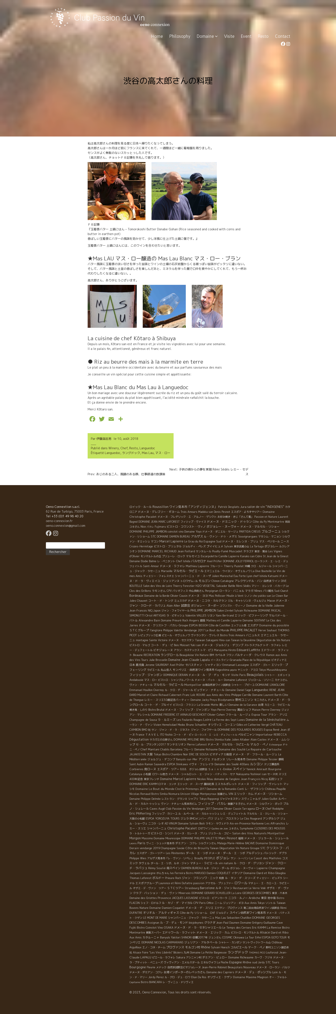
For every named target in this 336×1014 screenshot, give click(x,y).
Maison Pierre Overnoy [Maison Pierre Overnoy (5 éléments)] (266, 710)
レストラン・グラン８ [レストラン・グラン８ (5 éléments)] (174, 799)
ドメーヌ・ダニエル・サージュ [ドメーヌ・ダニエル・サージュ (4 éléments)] (220, 531)
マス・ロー (162, 453)
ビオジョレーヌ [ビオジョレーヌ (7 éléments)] (163, 650)
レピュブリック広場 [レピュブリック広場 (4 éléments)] (149, 635)
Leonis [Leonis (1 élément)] (133, 843)
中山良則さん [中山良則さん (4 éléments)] (196, 591)
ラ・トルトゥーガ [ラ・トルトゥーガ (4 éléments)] (139, 833)
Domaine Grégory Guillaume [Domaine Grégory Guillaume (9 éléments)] (258, 922)
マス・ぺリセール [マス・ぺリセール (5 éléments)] (269, 541)
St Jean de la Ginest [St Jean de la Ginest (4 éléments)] (275, 556)
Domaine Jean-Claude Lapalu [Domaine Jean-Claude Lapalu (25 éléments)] (189, 660)
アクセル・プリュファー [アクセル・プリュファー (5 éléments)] (219, 883)
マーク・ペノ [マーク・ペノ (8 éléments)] (256, 947)
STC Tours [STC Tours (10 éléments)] (272, 962)
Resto (263, 36)
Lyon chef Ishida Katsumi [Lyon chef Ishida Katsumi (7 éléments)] (262, 576)
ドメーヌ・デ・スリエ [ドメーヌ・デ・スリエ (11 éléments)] (199, 908)
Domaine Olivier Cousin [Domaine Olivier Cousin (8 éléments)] (227, 809)
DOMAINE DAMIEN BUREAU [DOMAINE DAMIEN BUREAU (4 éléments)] (173, 536)
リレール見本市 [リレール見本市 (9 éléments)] (236, 759)
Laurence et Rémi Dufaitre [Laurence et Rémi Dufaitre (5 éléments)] (175, 883)
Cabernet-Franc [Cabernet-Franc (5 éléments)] (179, 695)
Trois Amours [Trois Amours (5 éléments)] (189, 512)
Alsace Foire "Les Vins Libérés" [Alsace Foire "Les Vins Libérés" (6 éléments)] (152, 952)
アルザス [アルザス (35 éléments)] (197, 536)
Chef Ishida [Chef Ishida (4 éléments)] (183, 561)
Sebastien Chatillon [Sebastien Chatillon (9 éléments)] (239, 918)
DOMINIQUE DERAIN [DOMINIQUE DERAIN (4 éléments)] (175, 675)
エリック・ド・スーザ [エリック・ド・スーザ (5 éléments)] (190, 784)
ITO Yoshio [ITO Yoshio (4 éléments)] (166, 734)
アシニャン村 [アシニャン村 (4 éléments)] (193, 957)
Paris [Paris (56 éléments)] (141, 843)
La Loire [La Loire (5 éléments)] (236, 893)
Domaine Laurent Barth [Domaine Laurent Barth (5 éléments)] (267, 695)
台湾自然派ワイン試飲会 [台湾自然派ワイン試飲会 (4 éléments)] (216, 685)
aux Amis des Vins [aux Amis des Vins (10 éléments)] (218, 695)
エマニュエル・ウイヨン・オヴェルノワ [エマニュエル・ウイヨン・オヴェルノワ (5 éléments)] (227, 571)
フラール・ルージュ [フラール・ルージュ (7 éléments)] (238, 714)
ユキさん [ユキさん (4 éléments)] (234, 828)
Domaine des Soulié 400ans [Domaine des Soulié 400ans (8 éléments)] (231, 764)
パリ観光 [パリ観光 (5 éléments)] (268, 591)
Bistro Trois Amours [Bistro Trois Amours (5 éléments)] (232, 635)
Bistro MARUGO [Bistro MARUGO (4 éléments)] (196, 873)
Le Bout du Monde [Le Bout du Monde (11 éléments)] (217, 630)
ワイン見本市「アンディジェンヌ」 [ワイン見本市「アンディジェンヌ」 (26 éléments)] (193, 507)
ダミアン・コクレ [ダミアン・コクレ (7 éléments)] (186, 843)
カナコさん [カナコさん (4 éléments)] (281, 680)
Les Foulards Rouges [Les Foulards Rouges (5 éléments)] (189, 720)
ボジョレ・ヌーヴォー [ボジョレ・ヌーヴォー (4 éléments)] (243, 868)
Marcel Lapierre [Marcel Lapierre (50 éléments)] (171, 541)
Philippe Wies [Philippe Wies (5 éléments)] (137, 858)
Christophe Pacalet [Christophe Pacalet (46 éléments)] (182, 828)
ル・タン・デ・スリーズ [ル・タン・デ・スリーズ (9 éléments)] (240, 878)
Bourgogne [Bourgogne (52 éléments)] (137, 967)
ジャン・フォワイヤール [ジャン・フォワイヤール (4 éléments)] (175, 610)
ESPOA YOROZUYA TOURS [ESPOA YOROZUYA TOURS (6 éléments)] (163, 818)
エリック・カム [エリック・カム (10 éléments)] (244, 794)
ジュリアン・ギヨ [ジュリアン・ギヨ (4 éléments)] (233, 903)
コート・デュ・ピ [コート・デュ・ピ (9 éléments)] (162, 645)
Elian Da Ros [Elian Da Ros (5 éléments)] (198, 977)
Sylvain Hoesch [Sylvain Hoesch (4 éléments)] (220, 947)
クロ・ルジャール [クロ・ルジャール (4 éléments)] (261, 566)
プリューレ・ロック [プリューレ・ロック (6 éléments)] (173, 556)
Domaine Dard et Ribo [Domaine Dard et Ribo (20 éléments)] (258, 873)
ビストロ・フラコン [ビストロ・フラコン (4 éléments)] (184, 705)
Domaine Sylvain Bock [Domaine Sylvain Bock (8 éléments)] (191, 823)
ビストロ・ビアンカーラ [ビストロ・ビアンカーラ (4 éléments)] (213, 898)
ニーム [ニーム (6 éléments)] (218, 903)
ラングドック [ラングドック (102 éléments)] (238, 952)
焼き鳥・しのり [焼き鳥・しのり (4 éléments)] (138, 710)
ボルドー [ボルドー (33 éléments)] (158, 878)
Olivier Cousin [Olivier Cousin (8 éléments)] (179, 596)
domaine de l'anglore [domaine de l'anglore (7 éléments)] (227, 779)
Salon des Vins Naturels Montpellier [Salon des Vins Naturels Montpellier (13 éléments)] (258, 833)
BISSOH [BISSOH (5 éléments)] (203, 625)
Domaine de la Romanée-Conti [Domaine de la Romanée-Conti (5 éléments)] (225, 789)
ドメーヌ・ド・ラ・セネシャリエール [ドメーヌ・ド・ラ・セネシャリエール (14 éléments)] (198, 927)
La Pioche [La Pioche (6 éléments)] (222, 962)
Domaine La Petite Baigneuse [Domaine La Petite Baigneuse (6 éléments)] (208, 952)
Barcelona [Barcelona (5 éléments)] (176, 749)
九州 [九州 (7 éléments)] (186, 952)
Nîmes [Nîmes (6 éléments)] (258, 591)
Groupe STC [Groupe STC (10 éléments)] (258, 848)
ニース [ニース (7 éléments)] (285, 541)
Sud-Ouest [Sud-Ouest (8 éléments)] (281, 591)
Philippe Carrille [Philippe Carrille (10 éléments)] (241, 695)
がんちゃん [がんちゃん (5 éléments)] (162, 873)
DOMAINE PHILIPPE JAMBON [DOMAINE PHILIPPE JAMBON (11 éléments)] (148, 531)
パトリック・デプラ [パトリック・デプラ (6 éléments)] (275, 853)
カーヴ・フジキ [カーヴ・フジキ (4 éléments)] (263, 957)
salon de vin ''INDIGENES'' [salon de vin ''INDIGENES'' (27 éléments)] (265, 507)
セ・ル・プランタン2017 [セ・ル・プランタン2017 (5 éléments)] (151, 744)
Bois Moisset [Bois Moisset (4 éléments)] (182, 645)
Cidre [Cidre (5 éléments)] (258, 556)
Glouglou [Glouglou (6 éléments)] (280, 873)
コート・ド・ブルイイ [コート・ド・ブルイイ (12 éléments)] (158, 705)
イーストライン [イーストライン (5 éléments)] (220, 660)
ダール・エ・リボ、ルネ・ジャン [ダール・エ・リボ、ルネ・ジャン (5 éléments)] (170, 863)
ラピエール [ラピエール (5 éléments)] (153, 670)
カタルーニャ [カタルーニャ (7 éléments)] (150, 937)
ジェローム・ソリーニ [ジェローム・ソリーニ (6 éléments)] (261, 680)
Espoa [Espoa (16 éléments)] (268, 730)
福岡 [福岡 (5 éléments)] (240, 838)
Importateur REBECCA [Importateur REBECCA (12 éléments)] (271, 734)
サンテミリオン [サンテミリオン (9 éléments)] (176, 744)
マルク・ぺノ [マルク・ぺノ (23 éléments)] (259, 744)
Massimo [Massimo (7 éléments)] (147, 838)
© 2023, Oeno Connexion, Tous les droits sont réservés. (170, 992)
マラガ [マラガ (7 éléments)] (249, 591)
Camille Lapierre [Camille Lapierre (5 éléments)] (229, 556)
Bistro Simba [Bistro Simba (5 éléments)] (159, 794)
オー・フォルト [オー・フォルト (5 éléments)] (278, 977)
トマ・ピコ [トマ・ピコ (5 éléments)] (206, 650)
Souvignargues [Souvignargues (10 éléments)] (247, 536)
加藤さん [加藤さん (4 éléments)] (222, 794)
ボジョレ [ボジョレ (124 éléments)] (223, 858)
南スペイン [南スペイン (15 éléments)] (173, 868)
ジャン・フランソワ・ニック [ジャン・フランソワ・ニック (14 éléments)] (200, 878)
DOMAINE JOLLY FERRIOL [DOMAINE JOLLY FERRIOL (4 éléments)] (238, 561)
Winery (113, 448)
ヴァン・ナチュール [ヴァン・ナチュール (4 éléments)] (141, 685)
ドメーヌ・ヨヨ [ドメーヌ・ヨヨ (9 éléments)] (198, 596)
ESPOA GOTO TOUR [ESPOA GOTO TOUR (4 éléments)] (274, 937)
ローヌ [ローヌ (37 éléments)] (260, 808)
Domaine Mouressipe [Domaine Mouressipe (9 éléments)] (167, 838)
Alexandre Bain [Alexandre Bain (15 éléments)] (149, 620)
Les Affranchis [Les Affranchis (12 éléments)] (275, 823)
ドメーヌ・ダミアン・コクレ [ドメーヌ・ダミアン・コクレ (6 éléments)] (146, 972)
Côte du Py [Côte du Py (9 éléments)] (260, 522)
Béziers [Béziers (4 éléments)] (178, 952)
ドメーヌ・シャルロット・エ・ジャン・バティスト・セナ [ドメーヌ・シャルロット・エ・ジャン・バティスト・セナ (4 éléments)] (201, 774)
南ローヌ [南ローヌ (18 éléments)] (150, 769)
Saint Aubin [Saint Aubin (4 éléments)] (136, 764)
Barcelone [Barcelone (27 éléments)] (207, 888)
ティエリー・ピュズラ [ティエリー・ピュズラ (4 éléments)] (269, 878)
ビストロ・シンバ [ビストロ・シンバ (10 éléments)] (162, 833)
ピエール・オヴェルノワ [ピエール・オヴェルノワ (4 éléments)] (176, 635)
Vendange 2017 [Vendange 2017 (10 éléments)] (194, 630)
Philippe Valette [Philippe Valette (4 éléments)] (173, 630)
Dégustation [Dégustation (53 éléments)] (139, 739)
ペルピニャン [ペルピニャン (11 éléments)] (246, 734)
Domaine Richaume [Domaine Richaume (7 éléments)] (206, 749)
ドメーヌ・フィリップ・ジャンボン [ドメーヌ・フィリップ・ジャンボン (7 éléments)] (187, 710)
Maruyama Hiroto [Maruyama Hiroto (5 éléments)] (225, 650)
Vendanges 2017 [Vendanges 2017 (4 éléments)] (202, 809)
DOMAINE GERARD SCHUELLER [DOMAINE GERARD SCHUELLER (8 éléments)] (211, 893)
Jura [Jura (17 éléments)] (243, 507)
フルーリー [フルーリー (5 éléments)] (216, 566)
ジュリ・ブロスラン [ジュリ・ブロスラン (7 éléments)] (226, 818)
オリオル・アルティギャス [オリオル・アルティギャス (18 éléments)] (161, 913)
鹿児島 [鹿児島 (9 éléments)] (140, 665)
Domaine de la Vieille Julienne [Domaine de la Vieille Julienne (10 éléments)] (265, 605)
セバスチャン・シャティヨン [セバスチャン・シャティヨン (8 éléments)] (203, 665)
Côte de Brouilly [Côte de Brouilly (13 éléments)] (197, 848)
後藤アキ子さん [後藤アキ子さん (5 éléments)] (237, 804)
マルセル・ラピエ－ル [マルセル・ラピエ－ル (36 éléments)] (188, 571)
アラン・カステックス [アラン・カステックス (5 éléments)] (187, 650)
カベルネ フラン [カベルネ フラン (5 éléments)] (224, 655)
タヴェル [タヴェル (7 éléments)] (144, 863)
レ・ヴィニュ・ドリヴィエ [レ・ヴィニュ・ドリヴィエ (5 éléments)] (178, 982)
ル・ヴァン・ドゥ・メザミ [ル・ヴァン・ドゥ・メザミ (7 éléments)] (220, 536)
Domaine (207, 36)
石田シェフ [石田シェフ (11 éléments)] (275, 779)
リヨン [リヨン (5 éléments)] (211, 615)
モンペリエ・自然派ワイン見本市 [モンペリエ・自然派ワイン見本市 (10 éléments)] (193, 670)
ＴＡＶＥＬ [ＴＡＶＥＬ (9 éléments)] (152, 734)
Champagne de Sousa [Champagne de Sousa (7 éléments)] (143, 720)
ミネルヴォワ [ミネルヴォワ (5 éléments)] (208, 962)
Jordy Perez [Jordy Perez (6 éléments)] (156, 977)
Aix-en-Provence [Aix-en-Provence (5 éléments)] (240, 823)
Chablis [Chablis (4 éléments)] (165, 749)
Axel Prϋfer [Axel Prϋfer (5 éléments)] (214, 561)
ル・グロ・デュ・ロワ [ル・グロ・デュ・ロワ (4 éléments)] (177, 977)
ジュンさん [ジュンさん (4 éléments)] (214, 937)
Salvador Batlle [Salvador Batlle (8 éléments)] (225, 586)
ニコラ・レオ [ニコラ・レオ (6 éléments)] (156, 823)
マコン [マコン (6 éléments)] (155, 541)
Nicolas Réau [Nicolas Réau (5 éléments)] (205, 779)
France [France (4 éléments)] (140, 734)
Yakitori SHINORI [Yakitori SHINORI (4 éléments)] (181, 937)
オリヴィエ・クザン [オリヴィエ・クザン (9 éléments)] (219, 977)
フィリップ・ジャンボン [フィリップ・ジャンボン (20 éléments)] (145, 675)
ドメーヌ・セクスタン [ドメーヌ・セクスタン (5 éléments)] (181, 640)
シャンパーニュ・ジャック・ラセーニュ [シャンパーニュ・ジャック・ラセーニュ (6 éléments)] (191, 918)
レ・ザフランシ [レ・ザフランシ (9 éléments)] (254, 789)
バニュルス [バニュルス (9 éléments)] (253, 635)
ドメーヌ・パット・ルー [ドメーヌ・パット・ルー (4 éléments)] (209, 680)
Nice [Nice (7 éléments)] (143, 526)
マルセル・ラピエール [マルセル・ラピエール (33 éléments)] (168, 685)
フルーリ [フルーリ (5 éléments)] (188, 749)
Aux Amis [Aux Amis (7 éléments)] (135, 937)
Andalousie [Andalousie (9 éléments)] (136, 680)
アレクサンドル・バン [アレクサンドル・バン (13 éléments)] (248, 581)
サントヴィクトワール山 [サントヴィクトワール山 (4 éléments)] (257, 942)
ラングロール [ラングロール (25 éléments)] (170, 655)
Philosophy (179, 36)
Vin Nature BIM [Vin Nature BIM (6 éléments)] (204, 655)
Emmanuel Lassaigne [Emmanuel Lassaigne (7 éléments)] (235, 665)
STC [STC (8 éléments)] (153, 536)
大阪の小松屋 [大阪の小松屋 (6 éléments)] (137, 818)
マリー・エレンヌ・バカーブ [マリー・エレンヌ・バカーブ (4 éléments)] (268, 586)
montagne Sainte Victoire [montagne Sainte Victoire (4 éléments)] (152, 640)
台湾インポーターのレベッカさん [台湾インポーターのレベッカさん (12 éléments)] (185, 972)
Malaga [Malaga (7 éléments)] (221, 843)
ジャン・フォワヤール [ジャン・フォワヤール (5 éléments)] (204, 730)
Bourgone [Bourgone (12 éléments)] (274, 769)
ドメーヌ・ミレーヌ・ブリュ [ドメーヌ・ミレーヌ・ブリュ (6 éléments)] (190, 833)
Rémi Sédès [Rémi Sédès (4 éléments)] (243, 586)
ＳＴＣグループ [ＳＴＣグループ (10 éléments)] (139, 630)
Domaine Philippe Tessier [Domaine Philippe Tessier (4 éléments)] (262, 759)
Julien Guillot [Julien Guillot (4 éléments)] (270, 799)
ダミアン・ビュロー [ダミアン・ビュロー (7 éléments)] (214, 957)
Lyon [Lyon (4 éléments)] (275, 972)
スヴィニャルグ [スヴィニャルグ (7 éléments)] (251, 799)
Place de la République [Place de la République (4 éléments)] (256, 660)
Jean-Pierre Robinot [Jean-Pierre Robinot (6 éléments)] (214, 967)
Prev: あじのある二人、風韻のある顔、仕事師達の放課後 (126, 474)
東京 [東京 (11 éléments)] (264, 898)
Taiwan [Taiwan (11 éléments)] (200, 640)
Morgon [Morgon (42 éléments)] (135, 838)
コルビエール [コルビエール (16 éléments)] (239, 947)
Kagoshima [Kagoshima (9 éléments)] (222, 670)
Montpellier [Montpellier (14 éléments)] (192, 685)
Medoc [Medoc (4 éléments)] (181, 725)
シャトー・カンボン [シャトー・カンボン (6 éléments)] (230, 942)
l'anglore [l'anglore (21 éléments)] (156, 630)
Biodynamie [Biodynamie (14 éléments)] (226, 700)
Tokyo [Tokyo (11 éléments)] (157, 754)
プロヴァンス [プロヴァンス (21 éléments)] (175, 947)
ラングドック (131, 453)
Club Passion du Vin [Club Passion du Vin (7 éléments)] (178, 809)
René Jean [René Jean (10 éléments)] (279, 730)
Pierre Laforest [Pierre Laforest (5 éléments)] (197, 744)
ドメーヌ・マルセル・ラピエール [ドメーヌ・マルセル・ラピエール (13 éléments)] (228, 744)
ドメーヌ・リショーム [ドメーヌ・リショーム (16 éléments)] (268, 794)
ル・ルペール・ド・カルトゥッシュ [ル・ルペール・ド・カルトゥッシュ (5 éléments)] (198, 813)
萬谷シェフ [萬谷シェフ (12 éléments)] (244, 710)
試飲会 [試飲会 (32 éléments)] (185, 605)
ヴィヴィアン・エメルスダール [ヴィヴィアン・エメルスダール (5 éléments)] (182, 962)
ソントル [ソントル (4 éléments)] (270, 903)
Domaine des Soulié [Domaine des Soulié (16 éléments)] (232, 749)
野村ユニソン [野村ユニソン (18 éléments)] (244, 700)
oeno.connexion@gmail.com (65, 526)
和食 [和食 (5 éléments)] (221, 878)
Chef (124, 448)
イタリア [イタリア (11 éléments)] (237, 873)
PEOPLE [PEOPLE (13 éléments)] (209, 858)
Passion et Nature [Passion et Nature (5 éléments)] (265, 517)
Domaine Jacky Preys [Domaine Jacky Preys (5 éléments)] (203, 700)
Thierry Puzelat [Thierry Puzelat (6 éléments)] (234, 566)
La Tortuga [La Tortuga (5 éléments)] (257, 546)
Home (157, 36)
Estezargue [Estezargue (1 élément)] (275, 744)
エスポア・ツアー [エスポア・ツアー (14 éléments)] (168, 769)
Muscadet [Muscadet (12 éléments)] (236, 551)
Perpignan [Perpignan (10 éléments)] (211, 591)
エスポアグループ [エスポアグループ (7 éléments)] (146, 883)
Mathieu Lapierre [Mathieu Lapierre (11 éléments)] (197, 566)
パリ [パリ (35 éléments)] (210, 818)
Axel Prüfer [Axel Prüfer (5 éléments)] (177, 665)
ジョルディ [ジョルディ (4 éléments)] (222, 913)
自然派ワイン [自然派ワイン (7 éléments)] (271, 581)
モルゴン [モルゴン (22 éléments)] (205, 581)
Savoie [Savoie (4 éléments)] (180, 848)
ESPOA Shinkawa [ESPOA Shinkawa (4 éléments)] (177, 764)
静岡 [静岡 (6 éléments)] (281, 759)
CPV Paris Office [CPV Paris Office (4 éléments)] (204, 903)
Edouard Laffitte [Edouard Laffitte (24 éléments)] (248, 650)
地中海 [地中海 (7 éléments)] (271, 898)
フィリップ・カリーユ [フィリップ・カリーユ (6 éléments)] (164, 813)
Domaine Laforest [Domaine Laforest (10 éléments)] (235, 680)
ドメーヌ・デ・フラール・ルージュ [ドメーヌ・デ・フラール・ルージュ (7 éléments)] (255, 754)
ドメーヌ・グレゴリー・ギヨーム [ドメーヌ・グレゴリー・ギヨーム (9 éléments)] (159, 512)
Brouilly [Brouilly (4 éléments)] (198, 858)
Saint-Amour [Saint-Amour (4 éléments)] (151, 566)
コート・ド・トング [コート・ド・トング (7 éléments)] (160, 601)
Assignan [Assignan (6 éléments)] (153, 922)
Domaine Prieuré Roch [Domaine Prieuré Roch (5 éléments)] (174, 620)
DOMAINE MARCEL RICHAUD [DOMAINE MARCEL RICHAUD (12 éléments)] (157, 551)
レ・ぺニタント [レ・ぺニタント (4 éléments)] (166, 561)
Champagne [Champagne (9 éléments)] (168, 848)
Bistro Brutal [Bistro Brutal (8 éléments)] (156, 710)
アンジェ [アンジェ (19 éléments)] (204, 759)
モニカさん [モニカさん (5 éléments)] (260, 700)
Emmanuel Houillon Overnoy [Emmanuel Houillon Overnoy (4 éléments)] (146, 690)
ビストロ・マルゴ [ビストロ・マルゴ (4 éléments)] (139, 645)
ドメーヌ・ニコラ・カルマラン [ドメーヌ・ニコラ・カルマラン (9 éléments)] (207, 601)
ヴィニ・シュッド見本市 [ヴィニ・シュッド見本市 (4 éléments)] (160, 843)
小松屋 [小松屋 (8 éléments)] (147, 774)
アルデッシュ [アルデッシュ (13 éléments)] (254, 853)
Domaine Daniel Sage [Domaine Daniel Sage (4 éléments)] (238, 690)
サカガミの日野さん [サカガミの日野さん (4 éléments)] (161, 739)
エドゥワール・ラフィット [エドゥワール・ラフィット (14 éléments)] (179, 932)
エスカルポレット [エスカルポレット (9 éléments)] (226, 784)
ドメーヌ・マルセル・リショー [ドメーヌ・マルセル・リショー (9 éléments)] (259, 526)
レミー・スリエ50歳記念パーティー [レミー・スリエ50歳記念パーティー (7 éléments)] (167, 700)
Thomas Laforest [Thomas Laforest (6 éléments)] (140, 878)
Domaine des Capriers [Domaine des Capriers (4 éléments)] (220, 972)
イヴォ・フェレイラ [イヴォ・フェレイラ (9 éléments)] (201, 764)
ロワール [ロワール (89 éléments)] (240, 882)
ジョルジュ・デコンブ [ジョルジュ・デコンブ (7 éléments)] (161, 759)
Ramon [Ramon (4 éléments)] (270, 655)
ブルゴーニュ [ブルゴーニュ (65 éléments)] (271, 531)
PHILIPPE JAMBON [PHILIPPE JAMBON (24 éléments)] (203, 610)
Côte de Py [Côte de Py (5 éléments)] (187, 913)
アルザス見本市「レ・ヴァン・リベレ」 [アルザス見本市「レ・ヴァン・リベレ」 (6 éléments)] (170, 858)
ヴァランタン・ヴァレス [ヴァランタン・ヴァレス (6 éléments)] (205, 635)
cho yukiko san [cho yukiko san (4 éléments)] (262, 596)
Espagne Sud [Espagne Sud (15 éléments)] (212, 541)
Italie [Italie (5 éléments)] (228, 739)
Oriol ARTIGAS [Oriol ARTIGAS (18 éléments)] (155, 615)
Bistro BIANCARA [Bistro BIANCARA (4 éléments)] (151, 982)
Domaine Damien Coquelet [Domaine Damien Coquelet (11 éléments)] (167, 908)
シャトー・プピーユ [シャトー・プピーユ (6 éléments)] (243, 685)
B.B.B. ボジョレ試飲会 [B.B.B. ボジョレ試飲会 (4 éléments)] (193, 769)
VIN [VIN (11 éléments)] (230, 794)
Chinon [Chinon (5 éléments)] (216, 581)
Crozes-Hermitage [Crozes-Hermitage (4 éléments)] (141, 546)
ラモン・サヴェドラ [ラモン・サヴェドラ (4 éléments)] (217, 823)
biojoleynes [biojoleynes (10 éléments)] (196, 922)
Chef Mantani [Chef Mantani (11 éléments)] (150, 749)
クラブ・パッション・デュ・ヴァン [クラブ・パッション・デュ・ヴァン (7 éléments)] (155, 893)
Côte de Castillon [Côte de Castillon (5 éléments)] (219, 625)
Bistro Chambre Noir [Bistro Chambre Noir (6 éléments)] (175, 754)
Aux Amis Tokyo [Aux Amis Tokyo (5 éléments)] (254, 903)
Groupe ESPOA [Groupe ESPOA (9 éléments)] (188, 625)
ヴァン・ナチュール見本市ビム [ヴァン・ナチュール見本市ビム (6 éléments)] (179, 804)
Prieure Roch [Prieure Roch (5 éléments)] (173, 878)
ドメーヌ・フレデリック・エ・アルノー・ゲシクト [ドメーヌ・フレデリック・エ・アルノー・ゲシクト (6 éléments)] (187, 517)
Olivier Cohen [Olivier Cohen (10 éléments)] (216, 714)
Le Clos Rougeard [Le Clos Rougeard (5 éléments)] (251, 818)
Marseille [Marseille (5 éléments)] (166, 571)
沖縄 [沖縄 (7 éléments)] (247, 566)
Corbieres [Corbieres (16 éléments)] (136, 769)
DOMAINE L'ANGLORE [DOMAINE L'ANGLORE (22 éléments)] (270, 685)
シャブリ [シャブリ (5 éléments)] (193, 799)
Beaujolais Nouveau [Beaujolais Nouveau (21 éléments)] (242, 967)
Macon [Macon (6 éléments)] (271, 601)
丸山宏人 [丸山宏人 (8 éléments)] (166, 670)
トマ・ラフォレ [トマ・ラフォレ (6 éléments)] (272, 645)
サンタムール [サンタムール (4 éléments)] (203, 551)
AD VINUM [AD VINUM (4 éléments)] (171, 823)
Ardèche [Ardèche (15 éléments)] (254, 898)
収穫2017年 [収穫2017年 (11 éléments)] (200, 937)
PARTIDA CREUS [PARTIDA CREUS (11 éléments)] (250, 531)
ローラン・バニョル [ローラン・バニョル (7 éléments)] (231, 591)
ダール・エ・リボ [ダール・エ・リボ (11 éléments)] (197, 853)
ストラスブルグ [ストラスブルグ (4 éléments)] (253, 645)
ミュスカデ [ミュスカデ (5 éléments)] (180, 601)
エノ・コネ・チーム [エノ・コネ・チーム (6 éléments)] (153, 947)
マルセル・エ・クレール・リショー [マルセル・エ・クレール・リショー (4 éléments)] (267, 813)
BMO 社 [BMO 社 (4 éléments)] (146, 730)
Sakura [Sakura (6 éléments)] (180, 957)
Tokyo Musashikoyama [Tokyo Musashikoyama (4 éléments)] (273, 670)
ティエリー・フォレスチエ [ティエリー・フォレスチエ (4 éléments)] (158, 576)
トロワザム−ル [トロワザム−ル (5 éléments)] (189, 581)
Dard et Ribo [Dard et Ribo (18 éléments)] (279, 932)
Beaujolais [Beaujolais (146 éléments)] (255, 674)
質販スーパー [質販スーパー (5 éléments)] (153, 932)
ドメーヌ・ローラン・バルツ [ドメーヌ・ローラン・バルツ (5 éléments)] (273, 967)
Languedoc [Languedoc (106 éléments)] (260, 689)
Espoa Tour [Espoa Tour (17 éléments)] (259, 714)
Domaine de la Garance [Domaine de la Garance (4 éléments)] (242, 705)
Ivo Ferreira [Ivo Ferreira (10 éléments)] (177, 873)
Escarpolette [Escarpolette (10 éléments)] (209, 556)
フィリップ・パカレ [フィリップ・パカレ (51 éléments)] (212, 803)
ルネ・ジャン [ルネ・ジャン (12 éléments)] (224, 888)
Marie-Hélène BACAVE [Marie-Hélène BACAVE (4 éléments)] (241, 843)
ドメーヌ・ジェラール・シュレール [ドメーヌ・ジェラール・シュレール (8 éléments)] (266, 838)
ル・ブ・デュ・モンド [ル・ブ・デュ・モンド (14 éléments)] (174, 922)
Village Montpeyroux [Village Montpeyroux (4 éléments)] (203, 794)
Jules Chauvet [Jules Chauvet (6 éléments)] (138, 601)
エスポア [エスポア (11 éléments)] (252, 625)
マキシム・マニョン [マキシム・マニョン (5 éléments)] (269, 536)
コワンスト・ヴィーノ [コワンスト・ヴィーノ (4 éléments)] (232, 605)
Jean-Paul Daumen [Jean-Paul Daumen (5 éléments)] (227, 922)
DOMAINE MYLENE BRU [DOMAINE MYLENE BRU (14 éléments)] (189, 739)
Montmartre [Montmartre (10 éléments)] (276, 522)
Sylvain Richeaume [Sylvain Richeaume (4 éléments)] (245, 610)
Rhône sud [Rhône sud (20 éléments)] (250, 962)
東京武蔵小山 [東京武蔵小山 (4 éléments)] (241, 546)
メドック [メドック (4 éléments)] (161, 967)
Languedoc (147, 448)
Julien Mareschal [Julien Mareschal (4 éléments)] (222, 576)
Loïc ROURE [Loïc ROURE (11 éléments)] (198, 695)
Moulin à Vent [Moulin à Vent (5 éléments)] (234, 596)
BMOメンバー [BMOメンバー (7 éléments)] (198, 818)
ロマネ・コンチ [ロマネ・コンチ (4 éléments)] (167, 784)
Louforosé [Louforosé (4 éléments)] (272, 952)
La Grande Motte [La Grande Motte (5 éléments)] (207, 705)
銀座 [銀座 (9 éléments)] (203, 620)
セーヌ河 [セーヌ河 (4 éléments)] (272, 774)
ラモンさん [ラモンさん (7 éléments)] (159, 591)
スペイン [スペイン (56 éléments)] (239, 769)
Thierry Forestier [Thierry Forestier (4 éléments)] (184, 586)
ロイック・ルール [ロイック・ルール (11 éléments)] (140, 507)
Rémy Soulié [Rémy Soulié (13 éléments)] (157, 868)
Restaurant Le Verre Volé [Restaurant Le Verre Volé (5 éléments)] (249, 888)
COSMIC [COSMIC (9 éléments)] (227, 937)
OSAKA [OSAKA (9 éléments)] (168, 927)
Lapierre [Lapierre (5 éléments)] (262, 868)
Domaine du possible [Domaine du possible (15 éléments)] (274, 625)
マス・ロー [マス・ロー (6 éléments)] (150, 680)
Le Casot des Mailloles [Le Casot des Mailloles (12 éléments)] (265, 858)
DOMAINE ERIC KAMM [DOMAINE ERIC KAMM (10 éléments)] (143, 784)
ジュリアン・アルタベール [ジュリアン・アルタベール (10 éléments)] (201, 942)
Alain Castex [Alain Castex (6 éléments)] (258, 739)
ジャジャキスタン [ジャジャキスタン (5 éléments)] (230, 799)
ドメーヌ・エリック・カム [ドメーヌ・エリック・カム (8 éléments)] (213, 932)
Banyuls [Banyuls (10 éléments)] (165, 937)
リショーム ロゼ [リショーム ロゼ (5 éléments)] (204, 913)
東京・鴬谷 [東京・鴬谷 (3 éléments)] (261, 551)
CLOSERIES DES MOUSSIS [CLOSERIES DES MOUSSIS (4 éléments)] (269, 828)
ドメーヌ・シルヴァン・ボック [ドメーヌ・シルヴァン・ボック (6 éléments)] (264, 804)
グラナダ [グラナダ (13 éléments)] (209, 922)
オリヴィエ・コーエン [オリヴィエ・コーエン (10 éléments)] (222, 725)
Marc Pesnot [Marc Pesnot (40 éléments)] (228, 838)
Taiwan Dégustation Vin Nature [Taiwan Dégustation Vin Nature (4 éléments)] (229, 848)
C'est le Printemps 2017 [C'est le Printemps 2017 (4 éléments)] (190, 789)
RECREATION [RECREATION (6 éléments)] (152, 655)
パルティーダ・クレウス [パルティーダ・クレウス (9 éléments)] (250, 655)
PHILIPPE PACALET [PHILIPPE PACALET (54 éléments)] (243, 630)
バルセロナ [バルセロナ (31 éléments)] (198, 561)
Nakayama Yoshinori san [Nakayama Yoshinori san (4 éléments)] (251, 774)
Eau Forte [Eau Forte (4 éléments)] (240, 576)
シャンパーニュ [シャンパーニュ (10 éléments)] (156, 828)
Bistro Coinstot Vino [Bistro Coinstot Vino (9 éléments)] (150, 927)
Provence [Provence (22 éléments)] (164, 898)
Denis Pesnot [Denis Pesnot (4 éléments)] (222, 512)
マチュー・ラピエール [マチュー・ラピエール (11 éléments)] (204, 863)
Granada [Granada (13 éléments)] (236, 660)
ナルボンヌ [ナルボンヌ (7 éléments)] (218, 759)
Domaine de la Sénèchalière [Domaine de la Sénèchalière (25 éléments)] (266, 720)
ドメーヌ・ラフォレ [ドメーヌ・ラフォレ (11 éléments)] (172, 566)
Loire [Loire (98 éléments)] (207, 719)
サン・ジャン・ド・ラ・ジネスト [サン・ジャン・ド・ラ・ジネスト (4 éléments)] (171, 730)
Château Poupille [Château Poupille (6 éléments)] (275, 789)
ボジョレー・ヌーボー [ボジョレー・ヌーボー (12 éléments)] (205, 605)
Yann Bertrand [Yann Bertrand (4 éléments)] (225, 615)
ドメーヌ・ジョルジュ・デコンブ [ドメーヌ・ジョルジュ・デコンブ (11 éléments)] (222, 645)
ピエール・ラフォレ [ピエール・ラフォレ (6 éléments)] (163, 957)
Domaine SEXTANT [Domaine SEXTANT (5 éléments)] (254, 620)
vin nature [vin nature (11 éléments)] (226, 863)
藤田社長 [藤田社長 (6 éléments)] (209, 784)
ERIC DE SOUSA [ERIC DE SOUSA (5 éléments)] (199, 754)
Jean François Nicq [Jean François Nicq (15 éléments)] (254, 779)
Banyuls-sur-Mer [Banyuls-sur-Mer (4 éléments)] (187, 759)
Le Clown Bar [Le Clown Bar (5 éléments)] (280, 596)
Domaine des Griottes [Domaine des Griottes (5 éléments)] (143, 898)
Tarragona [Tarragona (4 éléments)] (248, 809)
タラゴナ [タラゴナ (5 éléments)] (248, 551)
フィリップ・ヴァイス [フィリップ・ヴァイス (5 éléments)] (193, 522)
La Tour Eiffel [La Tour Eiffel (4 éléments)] (253, 937)
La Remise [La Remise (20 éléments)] (274, 927)
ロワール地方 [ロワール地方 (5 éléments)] (160, 774)
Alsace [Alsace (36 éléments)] (265, 932)
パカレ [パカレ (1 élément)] (150, 526)
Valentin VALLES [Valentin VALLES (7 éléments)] (195, 615)
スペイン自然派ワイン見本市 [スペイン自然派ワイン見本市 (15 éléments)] (248, 913)
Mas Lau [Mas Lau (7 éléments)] (220, 918)
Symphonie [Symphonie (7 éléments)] (247, 828)
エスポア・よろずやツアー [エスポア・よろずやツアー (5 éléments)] (246, 512)
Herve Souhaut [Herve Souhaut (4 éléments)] (267, 630)
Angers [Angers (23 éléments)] (194, 620)
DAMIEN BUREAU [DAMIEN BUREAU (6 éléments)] (192, 868)
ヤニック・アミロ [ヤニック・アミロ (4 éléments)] (248, 670)
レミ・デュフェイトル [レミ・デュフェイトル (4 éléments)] (233, 813)
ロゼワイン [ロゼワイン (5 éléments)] (204, 828)
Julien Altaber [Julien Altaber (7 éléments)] (241, 739)
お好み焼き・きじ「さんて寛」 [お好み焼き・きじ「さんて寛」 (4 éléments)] (236, 517)
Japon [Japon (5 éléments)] (156, 610)
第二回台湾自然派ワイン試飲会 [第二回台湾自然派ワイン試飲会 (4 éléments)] (261, 908)
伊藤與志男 (103, 439)
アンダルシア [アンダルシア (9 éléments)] (271, 818)
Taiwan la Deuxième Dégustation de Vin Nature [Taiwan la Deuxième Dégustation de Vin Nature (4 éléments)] (260, 640)
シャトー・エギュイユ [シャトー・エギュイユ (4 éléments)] (277, 675)
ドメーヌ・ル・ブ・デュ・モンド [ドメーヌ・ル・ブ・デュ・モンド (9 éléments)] (209, 675)
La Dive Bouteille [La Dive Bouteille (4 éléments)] (261, 571)
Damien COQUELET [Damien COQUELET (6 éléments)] (219, 873)
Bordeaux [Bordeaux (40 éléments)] (136, 595)
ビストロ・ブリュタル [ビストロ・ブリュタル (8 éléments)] (168, 546)
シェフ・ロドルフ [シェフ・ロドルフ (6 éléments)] (151, 903)
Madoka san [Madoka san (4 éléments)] (205, 512)
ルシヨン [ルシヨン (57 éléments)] (256, 764)
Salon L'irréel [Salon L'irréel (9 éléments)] (225, 610)
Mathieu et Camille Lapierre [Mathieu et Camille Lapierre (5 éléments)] (224, 620)
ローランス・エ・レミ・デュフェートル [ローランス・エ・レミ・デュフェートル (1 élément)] (216, 734)
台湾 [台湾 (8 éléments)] (261, 705)
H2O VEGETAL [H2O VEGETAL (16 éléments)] (205, 586)
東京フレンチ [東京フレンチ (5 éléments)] (151, 779)
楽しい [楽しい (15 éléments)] (223, 705)
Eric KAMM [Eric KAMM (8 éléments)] (259, 927)
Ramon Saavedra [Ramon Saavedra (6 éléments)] (155, 764)
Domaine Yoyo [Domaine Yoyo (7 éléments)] (192, 531)
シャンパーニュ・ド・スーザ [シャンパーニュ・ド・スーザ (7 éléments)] (193, 576)
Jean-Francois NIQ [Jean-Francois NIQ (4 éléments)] (140, 610)
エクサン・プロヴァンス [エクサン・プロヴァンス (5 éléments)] (228, 908)
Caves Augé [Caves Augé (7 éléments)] (157, 809)
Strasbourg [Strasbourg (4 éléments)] (192, 888)
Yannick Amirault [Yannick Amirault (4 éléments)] (256, 769)
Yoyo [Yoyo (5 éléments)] (213, 710)
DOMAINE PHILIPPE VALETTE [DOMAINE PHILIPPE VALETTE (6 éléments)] (199, 838)
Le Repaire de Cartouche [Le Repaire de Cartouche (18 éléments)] (264, 749)
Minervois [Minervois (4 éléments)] (184, 893)
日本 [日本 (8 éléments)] (132, 665)
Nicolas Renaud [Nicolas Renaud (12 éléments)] (139, 794)
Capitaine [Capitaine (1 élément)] (134, 982)
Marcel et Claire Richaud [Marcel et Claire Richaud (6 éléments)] (152, 695)
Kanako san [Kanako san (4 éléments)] (247, 556)
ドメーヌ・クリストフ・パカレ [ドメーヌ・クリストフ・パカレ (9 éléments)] (158, 625)
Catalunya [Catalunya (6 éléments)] (135, 774)
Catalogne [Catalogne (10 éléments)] (227, 581)
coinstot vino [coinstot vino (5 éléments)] (175, 531)
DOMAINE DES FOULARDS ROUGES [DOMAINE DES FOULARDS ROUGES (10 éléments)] (240, 730)
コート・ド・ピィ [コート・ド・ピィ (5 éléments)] (183, 734)
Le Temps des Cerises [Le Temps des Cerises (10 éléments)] (236, 927)
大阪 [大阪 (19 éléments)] (150, 754)
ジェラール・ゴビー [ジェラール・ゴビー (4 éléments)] (219, 833)
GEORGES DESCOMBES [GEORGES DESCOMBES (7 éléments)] (256, 893)
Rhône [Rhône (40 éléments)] (205, 947)
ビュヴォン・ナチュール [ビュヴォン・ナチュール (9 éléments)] (209, 690)
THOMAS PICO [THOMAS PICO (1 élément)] (257, 952)
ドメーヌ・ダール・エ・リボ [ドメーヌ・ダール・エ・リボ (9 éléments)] (227, 853)
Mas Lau (148, 453)
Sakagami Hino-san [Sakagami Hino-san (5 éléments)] (218, 640)
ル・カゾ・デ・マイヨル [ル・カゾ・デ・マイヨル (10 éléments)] (177, 903)
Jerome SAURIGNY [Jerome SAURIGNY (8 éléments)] (157, 665)
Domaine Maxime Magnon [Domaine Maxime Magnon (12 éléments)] (250, 977)
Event (246, 36)
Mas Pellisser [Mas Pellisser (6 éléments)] (217, 596)
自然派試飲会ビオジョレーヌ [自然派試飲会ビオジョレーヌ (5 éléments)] (184, 967)
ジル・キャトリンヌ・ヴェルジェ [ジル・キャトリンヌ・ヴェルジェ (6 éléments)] (247, 601)
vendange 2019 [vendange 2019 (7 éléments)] (150, 848)
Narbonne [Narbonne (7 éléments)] (258, 823)
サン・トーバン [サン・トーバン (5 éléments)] (240, 858)
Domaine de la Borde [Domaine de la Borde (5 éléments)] (157, 596)
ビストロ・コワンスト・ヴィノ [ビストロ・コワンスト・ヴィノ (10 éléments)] (186, 526)
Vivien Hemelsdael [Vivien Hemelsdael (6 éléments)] (165, 725)
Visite (229, 36)
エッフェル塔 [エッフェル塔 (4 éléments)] (238, 625)
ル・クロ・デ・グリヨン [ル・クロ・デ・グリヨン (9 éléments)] (249, 863)
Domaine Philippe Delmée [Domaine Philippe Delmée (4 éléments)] (145, 799)
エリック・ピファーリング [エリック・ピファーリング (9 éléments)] (251, 615)
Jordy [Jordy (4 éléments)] (261, 962)
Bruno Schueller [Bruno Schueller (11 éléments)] (196, 725)
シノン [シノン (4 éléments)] (248, 596)
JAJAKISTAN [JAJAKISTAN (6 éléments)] (137, 754)
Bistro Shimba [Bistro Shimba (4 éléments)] (215, 739)
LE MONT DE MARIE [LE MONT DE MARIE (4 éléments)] (155, 918)
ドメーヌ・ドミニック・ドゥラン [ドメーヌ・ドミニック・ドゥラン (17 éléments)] (229, 521)
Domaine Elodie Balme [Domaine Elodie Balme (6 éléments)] (142, 561)
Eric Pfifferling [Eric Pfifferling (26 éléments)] (140, 813)
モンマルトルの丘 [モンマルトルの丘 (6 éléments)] (151, 556)
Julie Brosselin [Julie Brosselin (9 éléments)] (158, 660)
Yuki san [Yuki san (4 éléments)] (195, 645)
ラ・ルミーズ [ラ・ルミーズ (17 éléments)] (167, 720)
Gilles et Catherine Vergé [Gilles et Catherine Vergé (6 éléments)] (253, 725)
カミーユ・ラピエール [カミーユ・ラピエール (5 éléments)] (277, 705)
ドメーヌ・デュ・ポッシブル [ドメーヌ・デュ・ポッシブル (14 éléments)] (253, 972)
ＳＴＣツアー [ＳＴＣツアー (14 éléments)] (175, 888)
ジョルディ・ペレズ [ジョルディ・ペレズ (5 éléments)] (194, 546)
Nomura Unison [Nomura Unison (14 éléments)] (179, 794)
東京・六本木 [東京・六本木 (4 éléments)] (279, 893)
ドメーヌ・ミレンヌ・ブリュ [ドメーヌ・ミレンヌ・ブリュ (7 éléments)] (240, 541)
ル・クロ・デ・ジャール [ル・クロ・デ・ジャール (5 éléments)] (179, 690)
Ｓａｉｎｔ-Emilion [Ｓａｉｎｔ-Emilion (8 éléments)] (220, 769)
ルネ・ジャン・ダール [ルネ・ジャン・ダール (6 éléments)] (216, 868)
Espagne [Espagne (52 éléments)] (235, 962)
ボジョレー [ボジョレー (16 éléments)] (271, 546)
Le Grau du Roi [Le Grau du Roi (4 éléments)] (193, 541)
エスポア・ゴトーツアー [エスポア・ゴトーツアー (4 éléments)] (151, 853)
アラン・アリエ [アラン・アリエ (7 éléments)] (278, 714)
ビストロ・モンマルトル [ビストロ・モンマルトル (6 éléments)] (245, 932)
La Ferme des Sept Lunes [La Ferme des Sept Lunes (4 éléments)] (228, 720)
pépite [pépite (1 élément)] (233, 670)
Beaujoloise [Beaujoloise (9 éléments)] (187, 655)
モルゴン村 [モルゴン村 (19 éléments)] (192, 947)
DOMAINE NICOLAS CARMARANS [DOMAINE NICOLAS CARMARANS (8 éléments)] (162, 942)
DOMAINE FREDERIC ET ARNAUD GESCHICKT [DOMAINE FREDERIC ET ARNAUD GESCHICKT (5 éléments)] (179, 714)
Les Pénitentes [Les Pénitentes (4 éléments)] (175, 853)
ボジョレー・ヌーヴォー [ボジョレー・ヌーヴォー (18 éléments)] (223, 526)
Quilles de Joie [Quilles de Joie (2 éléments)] (220, 828)
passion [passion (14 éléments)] (198, 883)
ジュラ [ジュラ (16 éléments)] (184, 818)
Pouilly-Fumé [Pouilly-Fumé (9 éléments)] (220, 551)
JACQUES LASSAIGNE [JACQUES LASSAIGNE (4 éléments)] (185, 898)
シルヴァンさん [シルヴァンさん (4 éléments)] (207, 843)
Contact (282, 36)
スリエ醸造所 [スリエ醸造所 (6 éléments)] (271, 764)
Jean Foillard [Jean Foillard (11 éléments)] (186, 551)
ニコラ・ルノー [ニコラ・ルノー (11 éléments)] (238, 898)
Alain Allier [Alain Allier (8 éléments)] (173, 605)
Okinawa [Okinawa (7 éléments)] (238, 937)
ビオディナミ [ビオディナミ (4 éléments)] (279, 660)
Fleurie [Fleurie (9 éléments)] (151, 967)
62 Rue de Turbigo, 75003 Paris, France (75, 511)
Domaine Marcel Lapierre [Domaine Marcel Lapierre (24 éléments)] (178, 779)
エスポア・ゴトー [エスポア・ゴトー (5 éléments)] (260, 665)
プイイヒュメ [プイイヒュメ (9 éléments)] (215, 546)
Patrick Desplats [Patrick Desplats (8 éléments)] (228, 507)
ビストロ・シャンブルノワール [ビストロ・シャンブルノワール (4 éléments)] (176, 680)
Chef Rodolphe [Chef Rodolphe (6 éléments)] (275, 809)
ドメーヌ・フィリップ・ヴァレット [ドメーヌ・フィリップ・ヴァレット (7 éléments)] (260, 784)
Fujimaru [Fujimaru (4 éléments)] (160, 526)
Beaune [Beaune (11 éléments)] (138, 655)
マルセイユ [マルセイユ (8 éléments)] (193, 556)
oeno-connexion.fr (59, 521)
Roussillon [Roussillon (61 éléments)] (160, 506)
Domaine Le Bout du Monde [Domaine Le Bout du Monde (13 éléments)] (154, 789)
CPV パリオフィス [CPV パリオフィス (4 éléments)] (177, 591)
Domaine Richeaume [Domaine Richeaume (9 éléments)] (241, 957)
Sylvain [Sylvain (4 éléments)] (228, 546)
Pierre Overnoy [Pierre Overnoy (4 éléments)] (226, 710)
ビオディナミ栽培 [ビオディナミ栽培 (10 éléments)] (221, 754)
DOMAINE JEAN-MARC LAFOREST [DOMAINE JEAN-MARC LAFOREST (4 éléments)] (159, 522)
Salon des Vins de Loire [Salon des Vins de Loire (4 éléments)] (157, 586)
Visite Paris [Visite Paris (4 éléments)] (238, 675)
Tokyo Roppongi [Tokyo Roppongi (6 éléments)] (209, 799)
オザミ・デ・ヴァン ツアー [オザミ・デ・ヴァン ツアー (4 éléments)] (149, 888)
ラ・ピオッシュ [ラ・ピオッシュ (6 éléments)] (175, 615)
